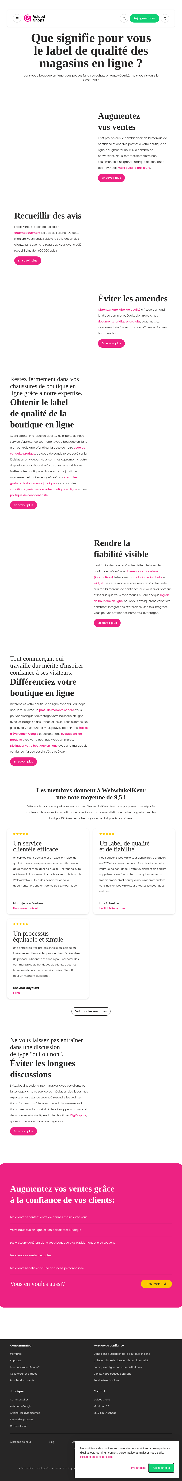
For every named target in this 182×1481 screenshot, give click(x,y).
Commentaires (19, 1399)
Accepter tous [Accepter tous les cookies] (161, 1467)
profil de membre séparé (56, 710)
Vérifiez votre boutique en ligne (112, 1373)
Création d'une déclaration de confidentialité (121, 1360)
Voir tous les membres (91, 1011)
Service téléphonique (106, 1380)
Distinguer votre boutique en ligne (34, 746)
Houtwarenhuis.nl (25, 908)
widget (98, 583)
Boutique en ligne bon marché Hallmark (118, 1367)
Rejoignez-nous (145, 18)
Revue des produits (21, 1419)
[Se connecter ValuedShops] (165, 18)
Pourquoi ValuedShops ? (25, 1367)
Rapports (15, 1360)
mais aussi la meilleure (134, 168)
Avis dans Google (20, 1406)
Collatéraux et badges (23, 1373)
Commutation (18, 1426)
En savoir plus (111, 178)
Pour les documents (22, 1380)
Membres (16, 1354)
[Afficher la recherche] (124, 18)
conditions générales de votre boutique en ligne (43, 489)
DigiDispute (78, 1115)
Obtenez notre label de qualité (119, 310)
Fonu (16, 993)
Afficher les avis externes (25, 1413)
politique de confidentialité (29, 495)
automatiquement (27, 233)
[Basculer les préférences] (138, 1468)
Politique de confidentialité (96, 1456)
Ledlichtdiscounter (112, 908)
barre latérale (139, 577)
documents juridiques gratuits (119, 322)
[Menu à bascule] (17, 18)
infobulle (156, 577)
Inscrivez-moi (156, 1284)
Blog (51, 1442)
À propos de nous (20, 1442)
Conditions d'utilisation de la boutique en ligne (122, 1354)
